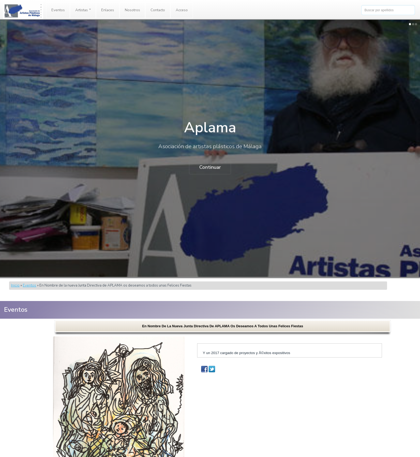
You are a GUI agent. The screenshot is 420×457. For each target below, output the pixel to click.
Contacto (158, 10)
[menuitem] (58, 10)
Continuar (210, 167)
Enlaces (107, 10)
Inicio (15, 285)
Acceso (182, 10)
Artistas (83, 10)
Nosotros (132, 10)
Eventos (58, 10)
